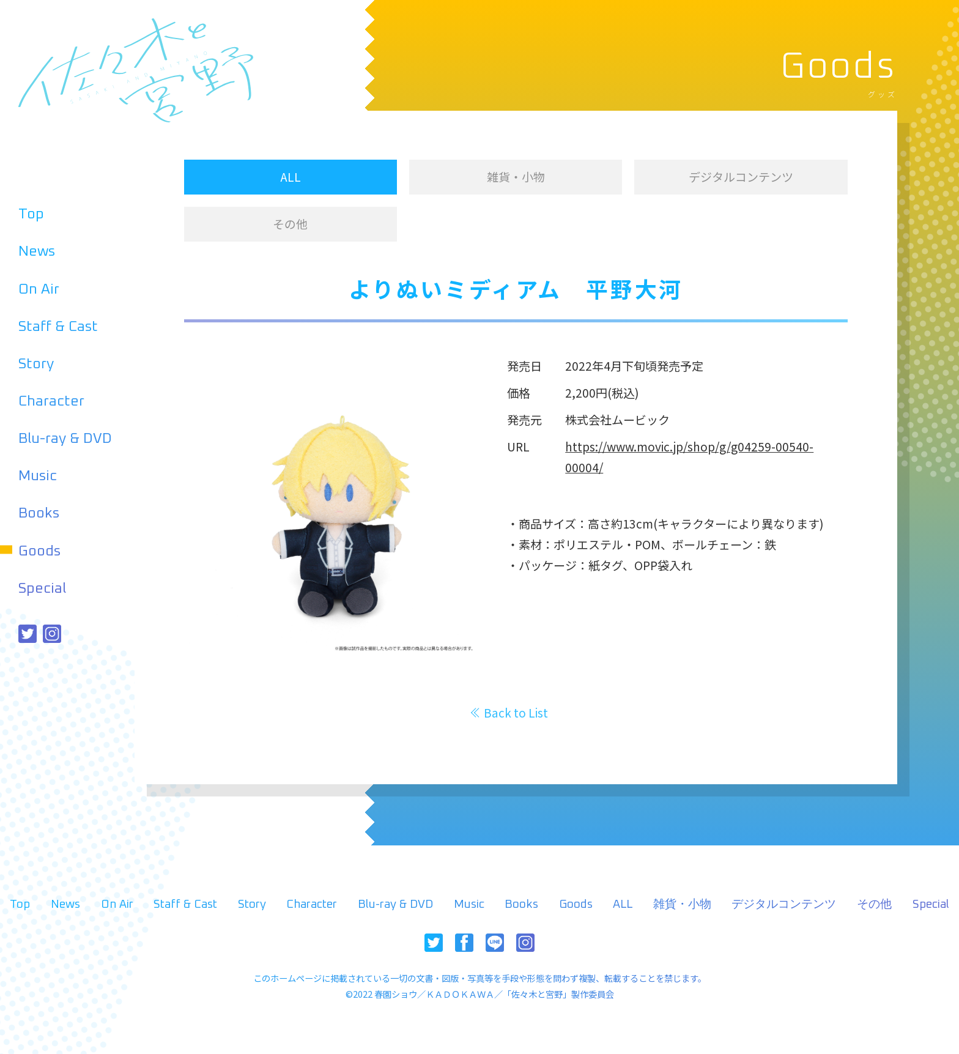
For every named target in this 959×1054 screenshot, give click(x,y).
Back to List (516, 712)
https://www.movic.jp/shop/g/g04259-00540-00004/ (689, 456)
